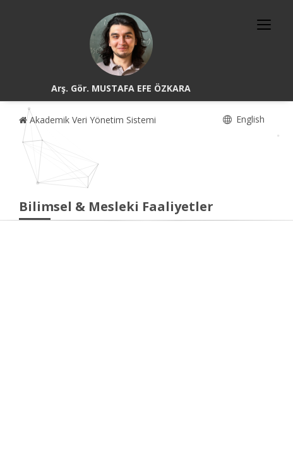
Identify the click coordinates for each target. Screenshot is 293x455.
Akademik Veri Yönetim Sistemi (87, 120)
